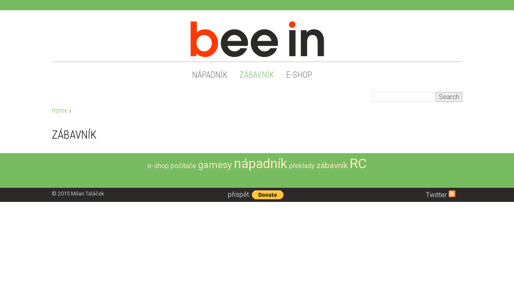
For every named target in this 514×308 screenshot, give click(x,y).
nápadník (209, 75)
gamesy (215, 164)
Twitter (436, 195)
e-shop (299, 75)
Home (60, 111)
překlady (302, 166)
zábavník (256, 75)
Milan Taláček (87, 193)
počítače (183, 166)
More (454, 177)
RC (358, 163)
